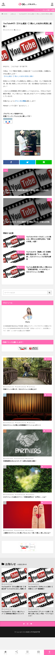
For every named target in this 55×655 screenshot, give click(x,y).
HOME (5, 13)
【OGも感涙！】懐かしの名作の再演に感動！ (18, 76)
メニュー (27, 652)
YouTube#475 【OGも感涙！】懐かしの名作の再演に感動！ (36, 14)
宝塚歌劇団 (48, 430)
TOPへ (49, 652)
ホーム (5, 652)
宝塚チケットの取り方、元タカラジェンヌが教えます (20, 389)
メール (38, 652)
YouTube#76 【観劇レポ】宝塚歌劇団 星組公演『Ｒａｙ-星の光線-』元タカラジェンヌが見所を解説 (38, 255)
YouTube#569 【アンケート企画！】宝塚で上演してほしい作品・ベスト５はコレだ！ (40, 614)
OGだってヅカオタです (33, 632)
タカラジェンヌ (47, 466)
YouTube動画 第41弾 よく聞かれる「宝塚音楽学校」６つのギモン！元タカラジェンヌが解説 (39, 269)
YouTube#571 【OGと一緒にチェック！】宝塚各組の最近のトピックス (13, 613)
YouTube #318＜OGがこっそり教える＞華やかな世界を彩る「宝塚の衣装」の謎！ (38, 239)
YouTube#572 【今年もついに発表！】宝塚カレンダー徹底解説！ (40, 588)
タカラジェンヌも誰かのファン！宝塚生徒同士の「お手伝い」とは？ (24, 497)
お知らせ (13, 14)
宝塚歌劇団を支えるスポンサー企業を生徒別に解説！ (20, 461)
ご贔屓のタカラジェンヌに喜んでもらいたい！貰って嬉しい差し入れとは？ (27, 533)
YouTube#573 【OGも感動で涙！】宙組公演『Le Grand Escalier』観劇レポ (14, 588)
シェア (16, 652)
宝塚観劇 (48, 359)
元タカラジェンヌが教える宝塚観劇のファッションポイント (22, 425)
